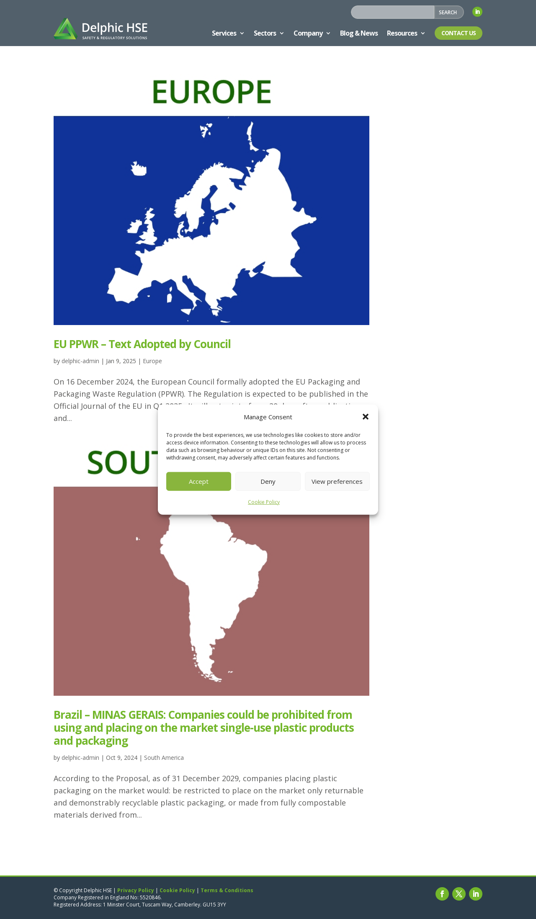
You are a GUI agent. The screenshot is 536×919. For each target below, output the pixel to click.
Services (224, 33)
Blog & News (359, 33)
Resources (402, 33)
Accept (199, 481)
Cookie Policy (264, 502)
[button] (365, 417)
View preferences (337, 481)
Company (308, 33)
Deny (268, 481)
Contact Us (458, 33)
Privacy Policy (135, 890)
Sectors (265, 33)
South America (164, 758)
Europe (152, 361)
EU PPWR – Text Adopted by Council (142, 343)
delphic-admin (80, 361)
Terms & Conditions (227, 890)
